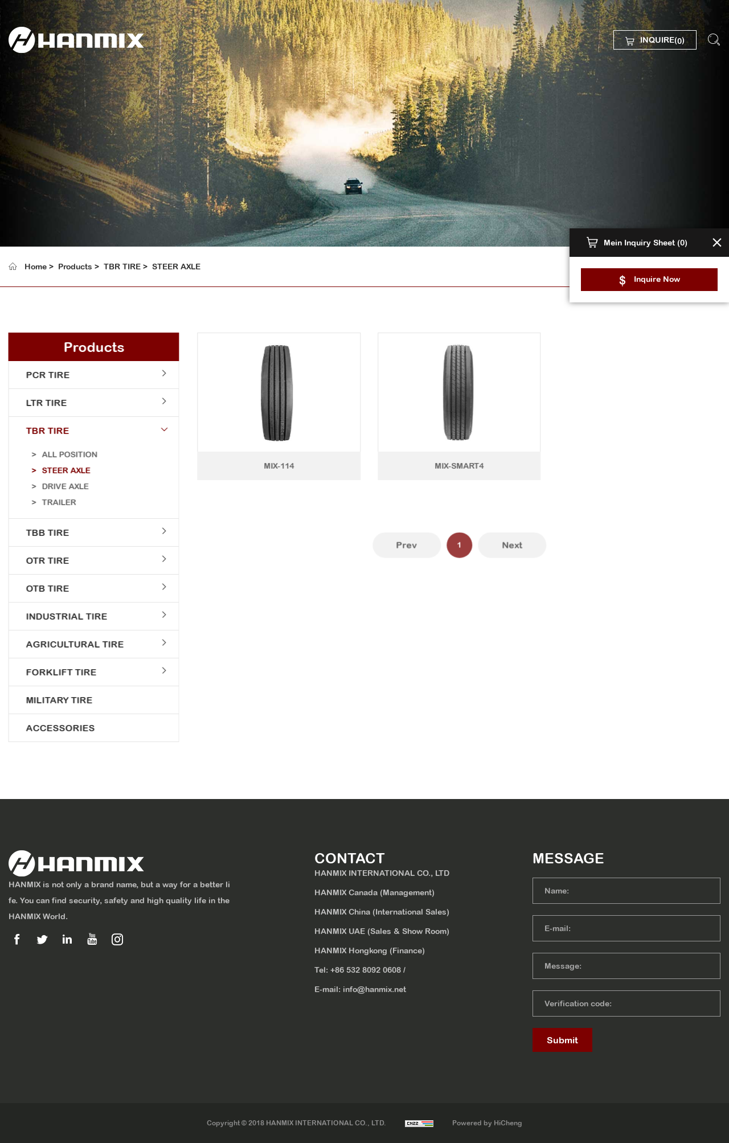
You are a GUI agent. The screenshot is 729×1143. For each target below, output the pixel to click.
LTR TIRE (39, 403)
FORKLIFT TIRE (54, 672)
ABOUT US (52, 124)
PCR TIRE (41, 375)
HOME (42, 94)
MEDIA (43, 213)
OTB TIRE (41, 588)
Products (75, 266)
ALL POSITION (63, 454)
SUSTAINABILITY (67, 183)
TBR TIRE (122, 266)
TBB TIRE (41, 532)
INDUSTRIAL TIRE (60, 616)
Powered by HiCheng (487, 1123)
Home (35, 266)
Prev (427, 554)
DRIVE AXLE (58, 486)
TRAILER (52, 502)
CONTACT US (58, 242)
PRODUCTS (54, 154)
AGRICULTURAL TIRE (68, 644)
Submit (562, 1040)
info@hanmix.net (374, 989)
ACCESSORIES (53, 728)
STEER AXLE (176, 266)
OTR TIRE (41, 560)
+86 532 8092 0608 (365, 969)
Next (532, 554)
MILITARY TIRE (52, 700)
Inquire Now (657, 279)
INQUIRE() (662, 41)
